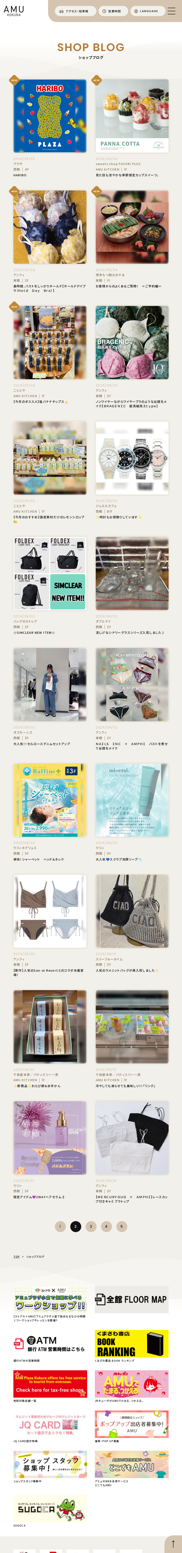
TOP (16, 1256)
